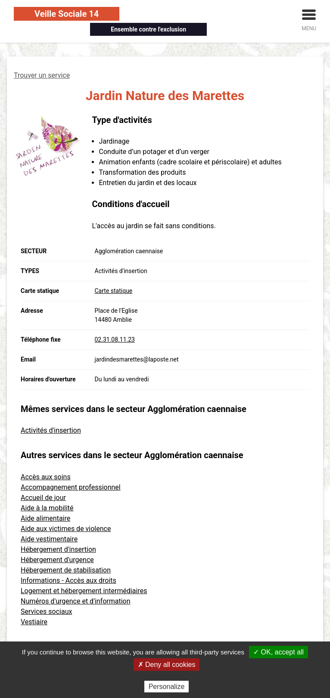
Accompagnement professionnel (71, 487)
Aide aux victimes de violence (66, 529)
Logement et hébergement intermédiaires (84, 591)
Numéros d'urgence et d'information (76, 601)
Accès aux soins (46, 477)
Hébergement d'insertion (58, 549)
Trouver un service (42, 75)
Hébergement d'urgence (57, 560)
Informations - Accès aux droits (68, 580)
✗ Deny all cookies (167, 664)
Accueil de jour (43, 498)
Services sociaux (46, 611)
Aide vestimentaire (49, 539)
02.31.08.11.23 (115, 339)
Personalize (167, 686)
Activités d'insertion (51, 430)
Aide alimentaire (45, 518)
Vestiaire (34, 622)
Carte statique (114, 290)
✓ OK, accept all (278, 652)
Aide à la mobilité (47, 508)
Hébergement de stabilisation (66, 570)
